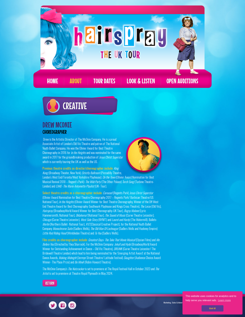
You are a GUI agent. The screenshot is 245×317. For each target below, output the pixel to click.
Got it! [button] (212, 308)
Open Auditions (182, 81)
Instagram (72, 305)
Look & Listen (141, 81)
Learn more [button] (224, 300)
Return (49, 283)
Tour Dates (104, 81)
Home (52, 81)
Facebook (62, 305)
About (76, 81)
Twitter (53, 305)
